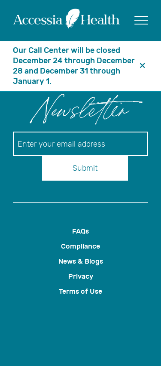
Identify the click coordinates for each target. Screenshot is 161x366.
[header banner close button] (142, 66)
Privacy (80, 276)
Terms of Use (80, 291)
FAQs (80, 231)
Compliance (80, 246)
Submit (85, 168)
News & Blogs (80, 261)
